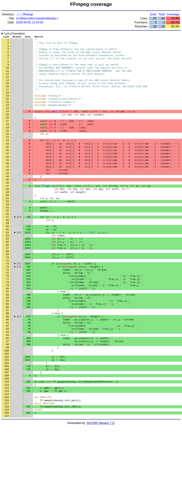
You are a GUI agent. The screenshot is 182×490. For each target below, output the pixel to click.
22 (7, 117)
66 (7, 278)
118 (7, 468)
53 (7, 231)
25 (7, 128)
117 (7, 465)
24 (7, 125)
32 (7, 154)
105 (7, 421)
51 (7, 223)
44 (7, 198)
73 (7, 304)
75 (7, 311)
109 (7, 435)
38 (7, 176)
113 (7, 450)
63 (7, 267)
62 (7, 263)
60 (7, 256)
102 (7, 410)
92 (7, 373)
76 (7, 315)
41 (7, 187)
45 (7, 201)
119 (7, 472)
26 (7, 132)
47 (7, 209)
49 (7, 216)
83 (7, 340)
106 (7, 424)
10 (7, 73)
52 (7, 227)
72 (7, 300)
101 (7, 406)
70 (7, 293)
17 (7, 99)
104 (7, 417)
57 (7, 245)
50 (7, 220)
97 (7, 391)
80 (7, 329)
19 (7, 106)
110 (7, 439)
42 (7, 190)
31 (7, 150)
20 (7, 110)
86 (7, 351)
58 (7, 249)
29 (7, 143)
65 (7, 274)
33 (7, 157)
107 (7, 428)
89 (7, 362)
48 (7, 212)
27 (7, 135)
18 (7, 103)
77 (7, 318)
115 (7, 457)
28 (7, 139)
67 (7, 282)
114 (7, 454)
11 (7, 77)
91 (7, 370)
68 (7, 285)
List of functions (15, 33)
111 (7, 443)
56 (7, 242)
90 (7, 366)
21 (7, 114)
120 (7, 476)
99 (7, 399)
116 (7, 461)
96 (7, 388)
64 (7, 271)
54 (7, 234)
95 (7, 384)
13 (7, 84)
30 (7, 146)
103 (7, 413)
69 (7, 289)
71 (7, 296)
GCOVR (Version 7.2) (101, 486)
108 (7, 432)
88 (7, 359)
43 (7, 194)
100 (7, 402)
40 (7, 183)
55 (7, 238)
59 (7, 253)
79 (7, 326)
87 (7, 355)
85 (7, 348)
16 (7, 95)
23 (7, 121)
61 (7, 260)
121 (7, 479)
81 (7, 333)
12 (7, 81)
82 (7, 337)
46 (7, 205)
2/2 (19, 245)
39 (7, 179)
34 (7, 161)
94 (7, 380)
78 (7, 322)
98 (7, 395)
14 (7, 88)
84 (7, 344)
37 (7, 172)
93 (7, 377)
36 (7, 168)
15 (7, 92)
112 (7, 446)
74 (7, 307)
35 (7, 165)
